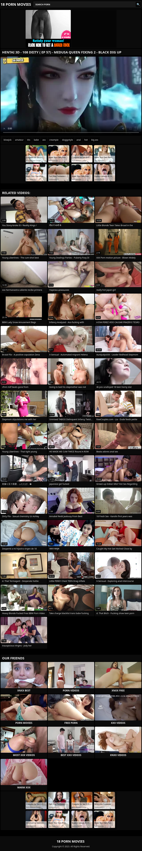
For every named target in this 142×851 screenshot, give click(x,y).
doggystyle (67, 139)
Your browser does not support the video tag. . (71, 96)
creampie (53, 139)
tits (28, 139)
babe (36, 139)
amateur (19, 139)
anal (78, 139)
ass (44, 139)
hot (86, 139)
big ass (94, 139)
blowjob (7, 139)
